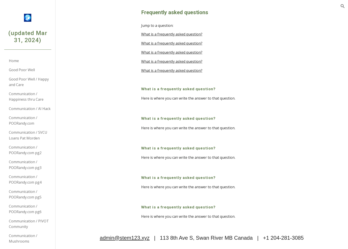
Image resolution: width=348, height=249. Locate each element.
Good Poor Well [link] (22, 69)
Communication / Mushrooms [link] (23, 238)
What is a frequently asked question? (171, 34)
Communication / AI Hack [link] (30, 108)
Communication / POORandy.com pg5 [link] (25, 194)
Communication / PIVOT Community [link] (29, 224)
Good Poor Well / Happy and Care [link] (29, 82)
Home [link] (14, 60)
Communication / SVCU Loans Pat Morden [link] (28, 135)
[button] (342, 6)
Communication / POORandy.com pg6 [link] (25, 209)
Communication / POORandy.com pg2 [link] (25, 150)
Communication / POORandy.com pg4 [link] (25, 179)
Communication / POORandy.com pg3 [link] (25, 164)
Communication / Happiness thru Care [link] (26, 96)
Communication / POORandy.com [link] (23, 120)
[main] (201, 12)
